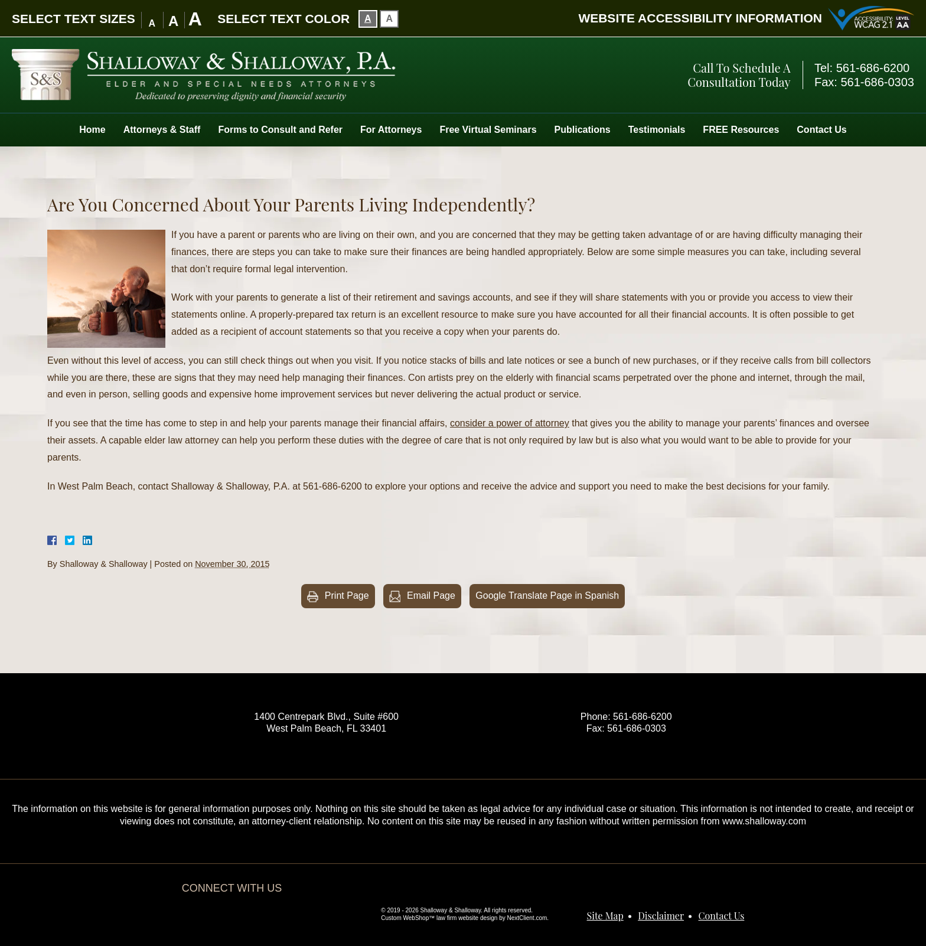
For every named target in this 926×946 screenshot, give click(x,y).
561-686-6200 (873, 67)
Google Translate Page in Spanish (547, 596)
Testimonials (657, 130)
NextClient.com (527, 918)
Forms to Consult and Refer (280, 130)
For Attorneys (391, 130)
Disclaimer (661, 915)
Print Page (347, 596)
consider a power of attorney (509, 423)
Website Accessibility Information (700, 18)
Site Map (605, 915)
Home (92, 130)
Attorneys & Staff (162, 130)
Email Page (431, 596)
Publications (583, 130)
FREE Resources (741, 130)
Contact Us (821, 130)
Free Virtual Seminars (487, 130)
